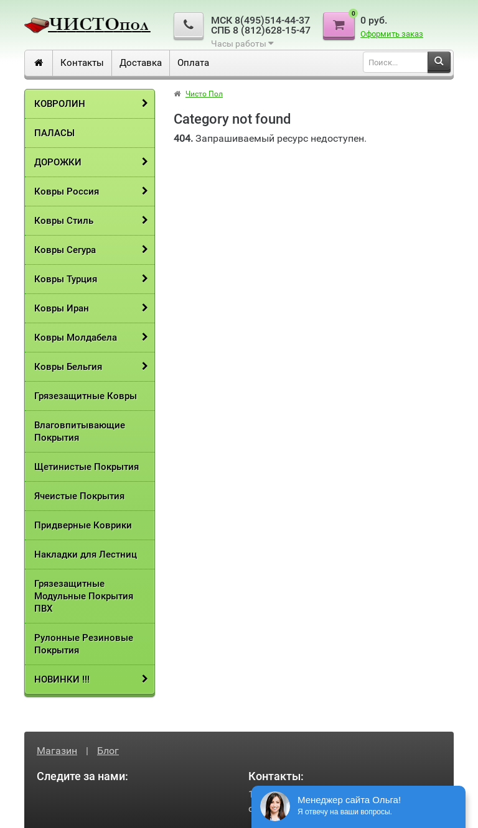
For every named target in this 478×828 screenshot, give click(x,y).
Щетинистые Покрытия (86, 466)
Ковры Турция (65, 279)
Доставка (141, 62)
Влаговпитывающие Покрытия (79, 431)
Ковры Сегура (65, 249)
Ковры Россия (66, 191)
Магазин (57, 751)
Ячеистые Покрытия (79, 496)
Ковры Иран (61, 308)
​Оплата (193, 62)
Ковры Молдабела (75, 337)
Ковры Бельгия (68, 366)
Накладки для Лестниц (85, 554)
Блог (108, 751)
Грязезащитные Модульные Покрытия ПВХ (83, 596)
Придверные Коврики (83, 525)
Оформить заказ (391, 34)
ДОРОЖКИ (58, 162)
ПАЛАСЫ (54, 133)
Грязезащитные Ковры (85, 396)
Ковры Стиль (63, 220)
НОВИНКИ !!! (62, 679)
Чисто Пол (204, 94)
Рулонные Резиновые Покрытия (83, 644)
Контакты (82, 62)
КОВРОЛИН (59, 103)
